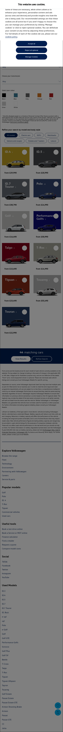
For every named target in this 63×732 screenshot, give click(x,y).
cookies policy (11, 37)
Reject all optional (31, 50)
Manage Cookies (31, 57)
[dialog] (31, 366)
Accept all (31, 44)
